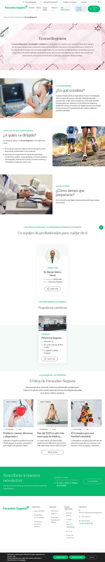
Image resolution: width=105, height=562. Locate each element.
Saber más (52, 289)
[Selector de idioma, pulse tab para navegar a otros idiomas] (99, 2)
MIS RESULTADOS (65, 9)
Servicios (32, 9)
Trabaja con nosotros (69, 2)
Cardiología (52, 268)
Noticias (69, 531)
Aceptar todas (60, 557)
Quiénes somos (69, 514)
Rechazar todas (77, 557)
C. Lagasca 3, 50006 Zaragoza (49, 351)
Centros (38, 9)
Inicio (5, 17)
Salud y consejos (11, 402)
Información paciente (50, 2)
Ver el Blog (52, 452)
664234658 (86, 521)
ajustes (23, 560)
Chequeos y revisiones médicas (38, 524)
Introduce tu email (61, 477)
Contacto (84, 2)
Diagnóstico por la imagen (39, 516)
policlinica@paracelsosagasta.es (90, 512)
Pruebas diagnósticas (16, 17)
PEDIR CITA (93, 9)
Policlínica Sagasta (54, 512)
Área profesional (29, 2)
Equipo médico (45, 9)
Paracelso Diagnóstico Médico (55, 519)
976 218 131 (86, 517)
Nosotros (54, 9)
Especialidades (39, 511)
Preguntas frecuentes (70, 536)
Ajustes (91, 557)
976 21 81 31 (47, 341)
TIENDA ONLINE (79, 9)
